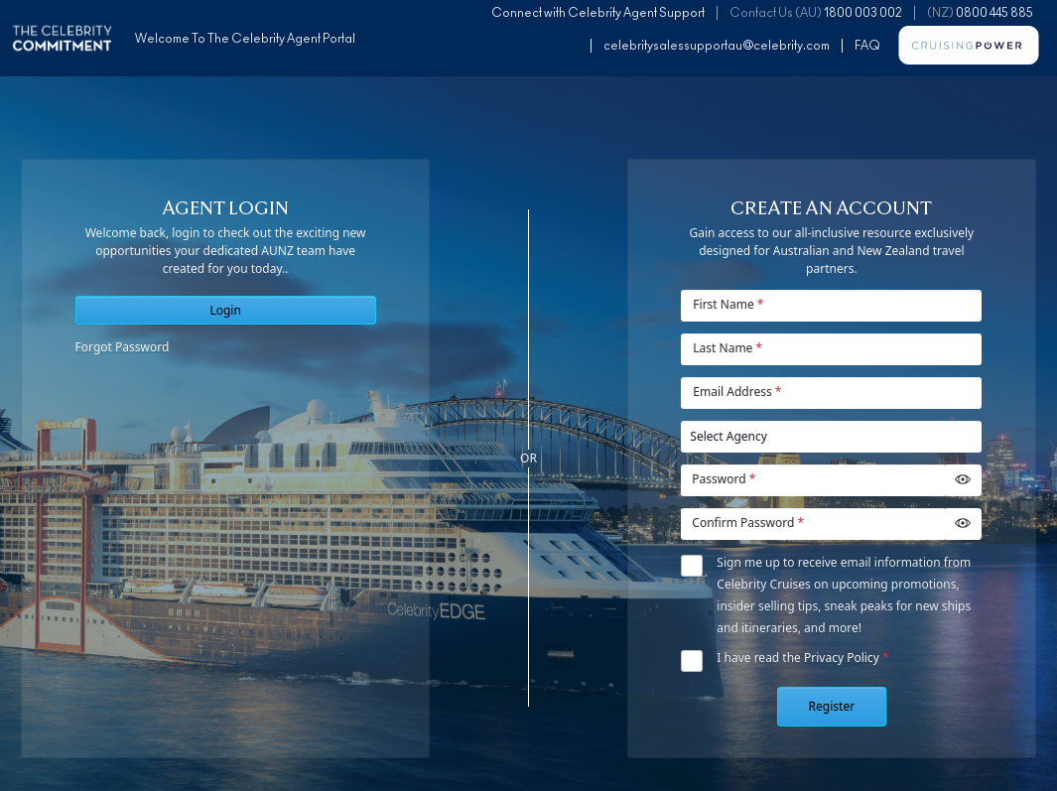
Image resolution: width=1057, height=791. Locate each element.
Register (832, 706)
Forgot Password (122, 346)
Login (224, 310)
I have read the (802, 657)
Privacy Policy (841, 657)
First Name (728, 304)
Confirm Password (748, 522)
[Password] (813, 480)
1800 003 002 (863, 13)
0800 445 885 (994, 13)
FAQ (867, 46)
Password (723, 478)
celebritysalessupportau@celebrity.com (716, 46)
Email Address (737, 391)
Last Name (727, 347)
